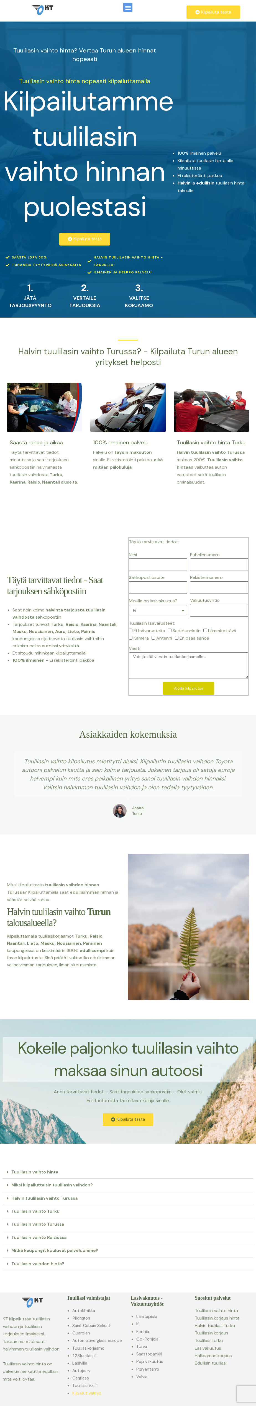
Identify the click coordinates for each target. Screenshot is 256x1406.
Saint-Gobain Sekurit (92, 1325)
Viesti (134, 649)
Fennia (142, 1331)
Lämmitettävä (222, 631)
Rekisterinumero (206, 578)
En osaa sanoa (194, 639)
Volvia (142, 1376)
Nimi (133, 555)
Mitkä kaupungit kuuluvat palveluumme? (56, 1250)
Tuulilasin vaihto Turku (36, 1211)
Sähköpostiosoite (147, 578)
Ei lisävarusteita (149, 631)
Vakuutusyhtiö (205, 601)
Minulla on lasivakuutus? (153, 601)
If (137, 1324)
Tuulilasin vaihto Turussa (38, 1224)
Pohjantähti (148, 1369)
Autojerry (82, 1370)
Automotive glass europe (98, 1340)
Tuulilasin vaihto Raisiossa (39, 1237)
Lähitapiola (147, 1316)
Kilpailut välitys (87, 1393)
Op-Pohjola (147, 1339)
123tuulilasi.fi (85, 1355)
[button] (127, 7)
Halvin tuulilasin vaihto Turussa (45, 1198)
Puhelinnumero (205, 555)
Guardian (81, 1333)
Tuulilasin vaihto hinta (35, 1172)
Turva (142, 1346)
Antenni (164, 639)
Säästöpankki (150, 1354)
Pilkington (82, 1317)
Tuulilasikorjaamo (89, 1348)
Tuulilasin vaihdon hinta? (38, 1263)
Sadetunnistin (187, 631)
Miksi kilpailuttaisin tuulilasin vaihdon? (53, 1185)
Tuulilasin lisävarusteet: (152, 624)
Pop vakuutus (150, 1361)
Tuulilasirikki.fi (85, 1385)
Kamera (141, 639)
